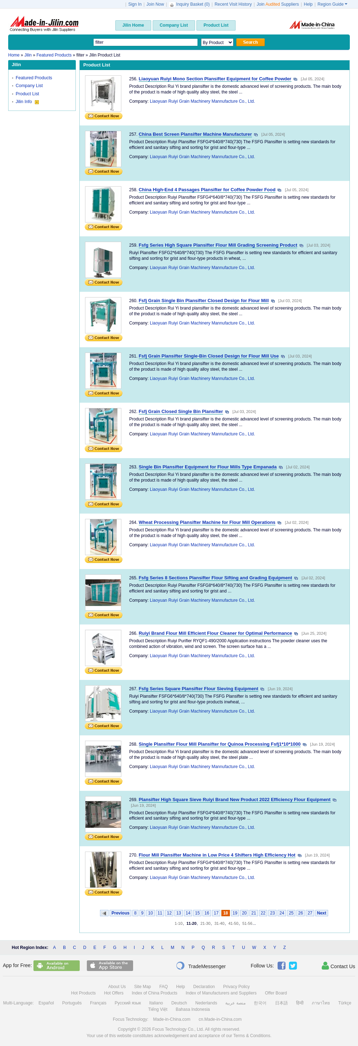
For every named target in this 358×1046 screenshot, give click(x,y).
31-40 (219, 923)
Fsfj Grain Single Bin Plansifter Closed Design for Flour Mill (204, 300)
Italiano (156, 1003)
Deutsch (179, 1003)
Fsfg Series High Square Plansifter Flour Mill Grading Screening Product (218, 245)
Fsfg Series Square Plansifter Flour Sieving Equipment (198, 688)
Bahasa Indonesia (193, 1009)
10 (150, 913)
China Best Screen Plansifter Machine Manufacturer (195, 134)
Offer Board (276, 993)
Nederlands (206, 1003)
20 (244, 913)
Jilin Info (27, 101)
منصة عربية (235, 1003)
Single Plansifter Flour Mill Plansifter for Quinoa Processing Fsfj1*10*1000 (220, 744)
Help (308, 4)
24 (281, 913)
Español (46, 1003)
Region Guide (332, 4)
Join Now (155, 4)
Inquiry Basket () (190, 4)
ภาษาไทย (321, 1003)
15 (197, 913)
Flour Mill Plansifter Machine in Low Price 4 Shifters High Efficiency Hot (217, 855)
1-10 (179, 923)
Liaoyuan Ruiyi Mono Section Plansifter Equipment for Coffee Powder (215, 78)
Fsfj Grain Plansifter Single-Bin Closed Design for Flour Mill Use (209, 356)
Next (321, 913)
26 (300, 913)
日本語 (281, 1003)
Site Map (142, 986)
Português (72, 1003)
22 (263, 913)
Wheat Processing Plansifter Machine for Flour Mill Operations (207, 522)
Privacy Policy (236, 986)
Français (98, 1003)
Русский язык (128, 1003)
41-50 (233, 923)
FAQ (163, 986)
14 (188, 913)
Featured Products (34, 77)
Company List (29, 85)
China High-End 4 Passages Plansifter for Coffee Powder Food (207, 189)
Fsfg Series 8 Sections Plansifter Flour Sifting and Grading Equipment (215, 577)
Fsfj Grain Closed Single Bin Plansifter (181, 411)
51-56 (247, 923)
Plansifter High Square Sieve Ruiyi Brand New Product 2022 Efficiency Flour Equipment (235, 799)
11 (160, 913)
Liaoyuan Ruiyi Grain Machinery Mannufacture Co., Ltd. (202, 101)
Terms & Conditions (251, 1035)
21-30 (205, 923)
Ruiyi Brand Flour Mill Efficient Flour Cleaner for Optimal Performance (215, 633)
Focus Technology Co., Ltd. (178, 1029)
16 (206, 913)
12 (169, 913)
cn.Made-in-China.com (220, 1019)
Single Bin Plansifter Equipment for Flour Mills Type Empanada (208, 467)
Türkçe (345, 1003)
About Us (117, 986)
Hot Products (83, 993)
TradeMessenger (201, 965)
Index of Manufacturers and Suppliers (221, 993)
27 (309, 913)
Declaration (204, 986)
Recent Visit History (233, 4)
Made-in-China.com (171, 1019)
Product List (27, 93)
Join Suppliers (278, 4)
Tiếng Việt (157, 1009)
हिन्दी (300, 1003)
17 (216, 913)
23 (272, 913)
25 (291, 913)
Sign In (134, 4)
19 (235, 913)
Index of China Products (154, 993)
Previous (120, 913)
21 (253, 913)
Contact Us (338, 965)
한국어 (260, 1003)
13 (178, 913)
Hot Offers (113, 993)
